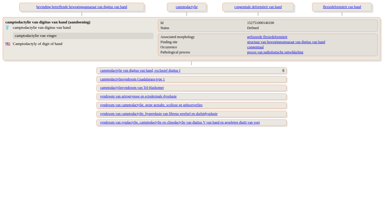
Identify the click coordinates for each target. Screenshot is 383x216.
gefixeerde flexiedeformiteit (267, 37)
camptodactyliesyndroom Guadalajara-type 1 (132, 79)
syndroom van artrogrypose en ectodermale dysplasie (138, 96)
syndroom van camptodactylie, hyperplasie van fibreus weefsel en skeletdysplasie (159, 114)
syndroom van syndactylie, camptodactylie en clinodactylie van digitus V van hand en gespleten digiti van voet (180, 122)
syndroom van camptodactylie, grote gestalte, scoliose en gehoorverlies (151, 105)
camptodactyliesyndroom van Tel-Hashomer (132, 88)
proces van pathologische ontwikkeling (275, 52)
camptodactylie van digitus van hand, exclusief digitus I (140, 70)
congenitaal (255, 47)
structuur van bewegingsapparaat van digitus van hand (286, 42)
